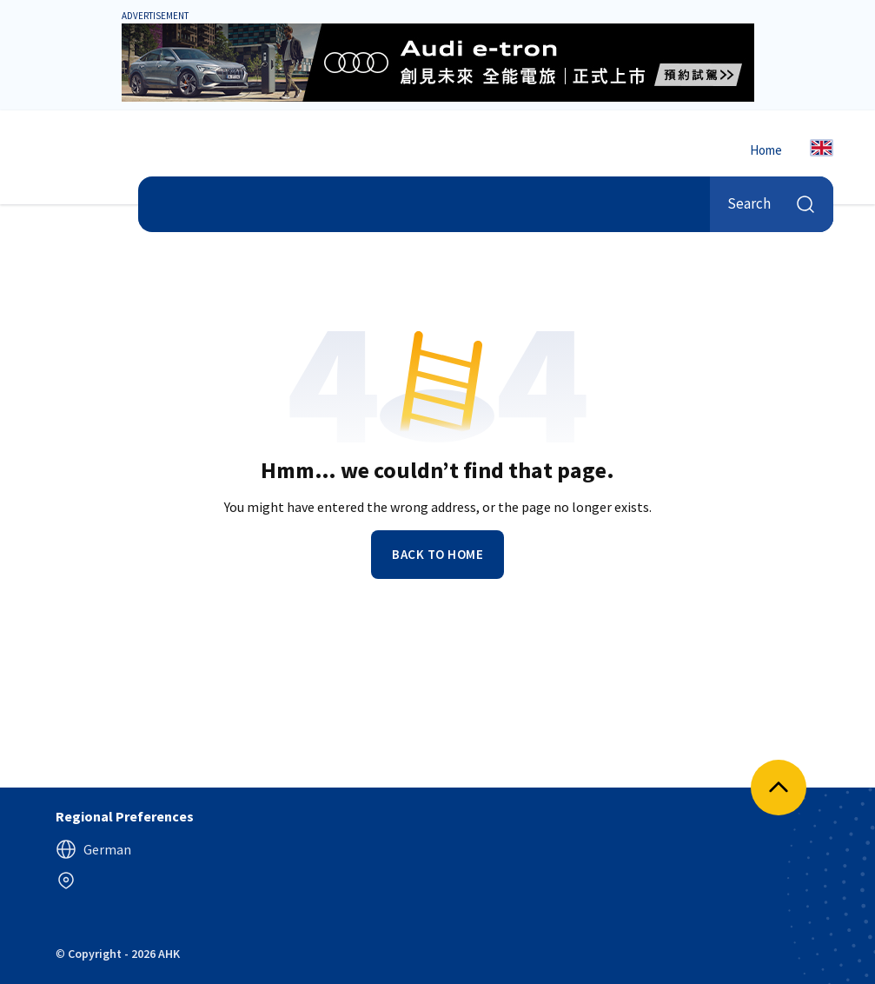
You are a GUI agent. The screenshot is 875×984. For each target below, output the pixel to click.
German (93, 849)
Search (771, 204)
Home (766, 150)
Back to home (437, 554)
